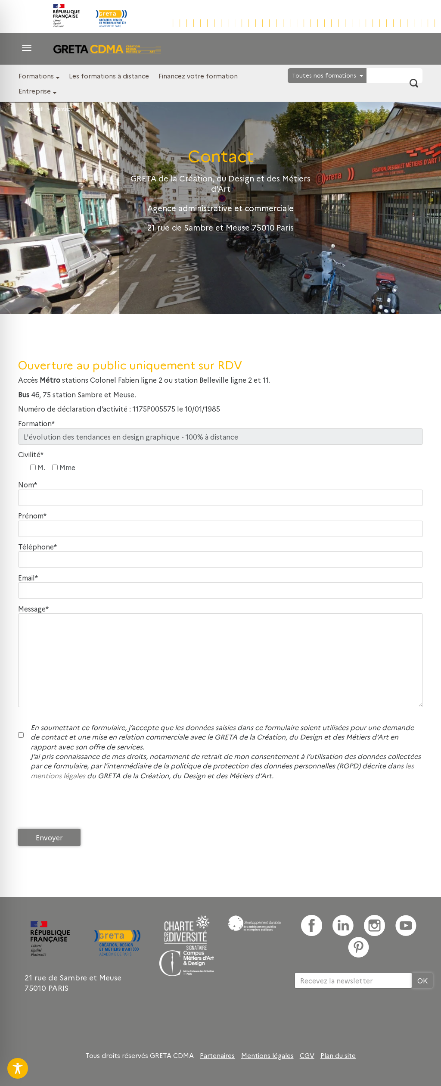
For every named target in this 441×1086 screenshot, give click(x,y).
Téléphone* (37, 546)
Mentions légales (267, 1055)
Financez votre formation (198, 75)
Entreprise (35, 90)
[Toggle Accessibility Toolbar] (17, 1068)
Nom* (27, 484)
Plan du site (338, 1055)
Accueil (34, 109)
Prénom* (32, 515)
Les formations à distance (109, 75)
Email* (28, 577)
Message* (33, 608)
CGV (307, 1055)
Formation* (36, 423)
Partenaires (217, 1055)
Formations (36, 75)
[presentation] (83, 806)
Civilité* (30, 454)
